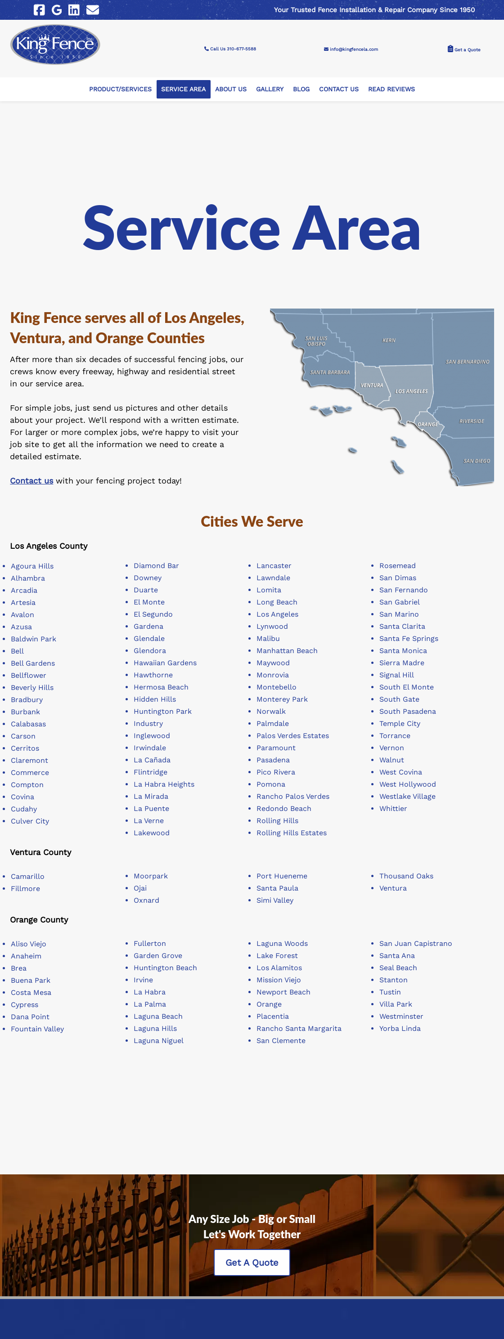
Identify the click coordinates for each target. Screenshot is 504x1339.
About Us (231, 82)
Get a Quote (459, 45)
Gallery (270, 82)
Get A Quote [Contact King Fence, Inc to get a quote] (252, 1255)
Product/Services (120, 82)
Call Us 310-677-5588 (251, 45)
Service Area (183, 82)
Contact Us (339, 82)
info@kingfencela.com (364, 45)
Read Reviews (391, 82)
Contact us (31, 474)
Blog (301, 82)
